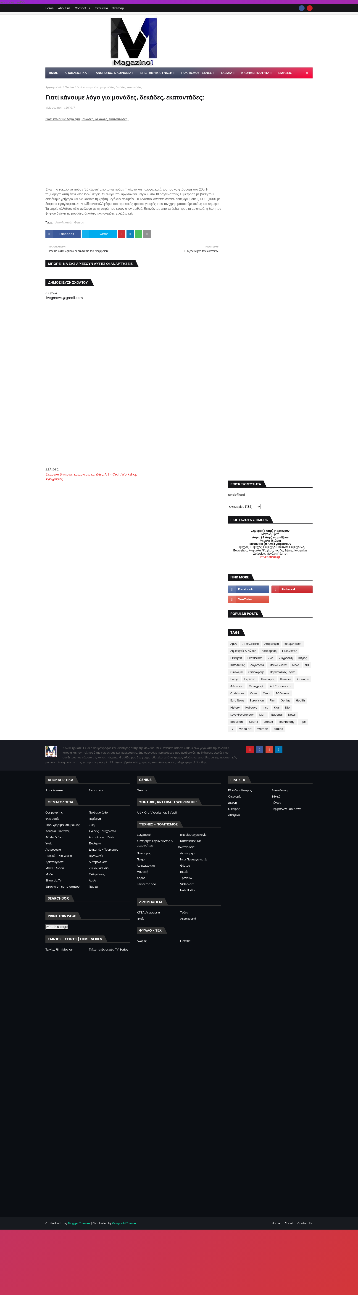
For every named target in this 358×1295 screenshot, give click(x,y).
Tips (303, 722)
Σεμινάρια (303, 679)
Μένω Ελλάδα (278, 665)
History (235, 707)
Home (49, 8)
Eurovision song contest (62, 886)
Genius (69, 87)
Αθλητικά (234, 815)
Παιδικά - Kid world (58, 856)
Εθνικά (275, 796)
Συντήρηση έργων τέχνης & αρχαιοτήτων (155, 843)
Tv (231, 729)
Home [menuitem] (53, 73)
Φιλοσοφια (236, 686)
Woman (262, 729)
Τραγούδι (186, 878)
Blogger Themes (79, 1223)
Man (262, 715)
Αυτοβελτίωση (98, 862)
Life (287, 707)
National (276, 715)
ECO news (283, 693)
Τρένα (184, 912)
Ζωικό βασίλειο (98, 868)
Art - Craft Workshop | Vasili (157, 812)
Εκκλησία (236, 658)
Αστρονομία (271, 644)
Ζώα (271, 658)
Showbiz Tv (53, 880)
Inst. (265, 707)
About (289, 1223)
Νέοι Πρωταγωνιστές (193, 859)
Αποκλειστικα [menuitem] (76, 73)
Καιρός (302, 658)
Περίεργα (249, 679)
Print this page (57, 927)
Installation (188, 890)
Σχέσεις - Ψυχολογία (102, 831)
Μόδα (295, 665)
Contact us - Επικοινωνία (91, 8)
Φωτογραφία (256, 686)
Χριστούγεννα (54, 862)
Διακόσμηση (269, 651)
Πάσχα (234, 679)
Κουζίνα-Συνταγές (57, 831)
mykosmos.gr (270, 557)
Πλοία (140, 918)
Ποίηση (141, 859)
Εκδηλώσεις (289, 651)
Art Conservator (280, 686)
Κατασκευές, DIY (191, 841)
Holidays (251, 707)
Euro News (237, 700)
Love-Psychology (242, 715)
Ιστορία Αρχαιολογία (193, 835)
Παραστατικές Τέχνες (282, 672)
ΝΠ (307, 665)
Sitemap (118, 8)
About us (64, 8)
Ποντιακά (285, 679)
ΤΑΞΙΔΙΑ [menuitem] (226, 73)
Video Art (245, 729)
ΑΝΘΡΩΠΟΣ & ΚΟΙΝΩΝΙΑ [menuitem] (113, 73)
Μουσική (142, 872)
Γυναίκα (185, 941)
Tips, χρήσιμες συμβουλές (62, 825)
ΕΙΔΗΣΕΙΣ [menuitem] (285, 73)
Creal (266, 693)
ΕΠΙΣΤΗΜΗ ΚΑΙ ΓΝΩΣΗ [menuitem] (156, 73)
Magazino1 (54, 108)
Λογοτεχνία (257, 665)
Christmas (237, 693)
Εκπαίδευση (254, 658)
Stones (268, 722)
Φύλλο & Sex (54, 837)
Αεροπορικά (188, 918)
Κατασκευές (237, 665)
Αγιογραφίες (54, 479)
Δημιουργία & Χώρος (243, 651)
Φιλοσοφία (52, 819)
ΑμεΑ (233, 644)
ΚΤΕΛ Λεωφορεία (148, 912)
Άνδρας (142, 941)
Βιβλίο (184, 872)
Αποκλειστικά (63, 222)
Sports (253, 722)
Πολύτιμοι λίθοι (98, 812)
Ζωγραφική (286, 658)
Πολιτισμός (267, 679)
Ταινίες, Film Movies (59, 949)
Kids (277, 707)
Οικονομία (236, 672)
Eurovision (257, 700)
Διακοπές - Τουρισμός (103, 849)
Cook (253, 693)
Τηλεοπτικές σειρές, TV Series (108, 949)
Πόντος (276, 803)
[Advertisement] (133, 434)
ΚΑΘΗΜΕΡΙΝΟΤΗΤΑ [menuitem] (255, 73)
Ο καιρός (234, 809)
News (291, 715)
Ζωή (92, 825)
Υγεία (49, 843)
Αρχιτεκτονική (146, 865)
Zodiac (278, 729)
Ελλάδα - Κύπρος (240, 790)
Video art (187, 884)
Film (272, 700)
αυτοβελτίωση (292, 644)
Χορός (141, 878)
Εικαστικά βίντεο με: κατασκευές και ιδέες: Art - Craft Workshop (91, 474)
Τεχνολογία (96, 856)
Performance (146, 884)
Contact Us (305, 1223)
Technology (287, 722)
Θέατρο (185, 865)
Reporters (237, 722)
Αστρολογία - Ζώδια (102, 837)
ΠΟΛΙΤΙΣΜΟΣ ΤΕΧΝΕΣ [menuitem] (196, 73)
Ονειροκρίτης (256, 672)
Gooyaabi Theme (124, 1223)
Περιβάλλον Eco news (286, 809)
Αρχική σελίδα (54, 87)
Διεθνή (232, 803)
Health (300, 700)
